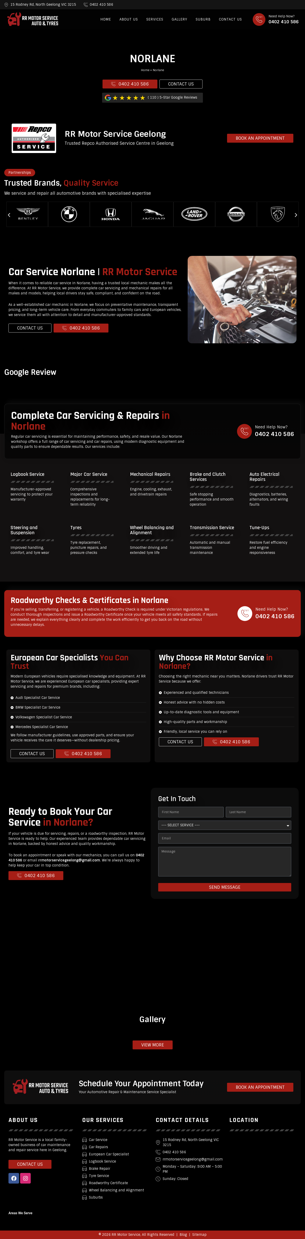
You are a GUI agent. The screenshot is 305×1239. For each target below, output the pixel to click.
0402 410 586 (284, 22)
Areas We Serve (20, 1213)
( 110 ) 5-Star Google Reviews (172, 97)
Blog (183, 1234)
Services (154, 19)
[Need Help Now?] (259, 19)
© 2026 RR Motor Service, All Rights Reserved (136, 1234)
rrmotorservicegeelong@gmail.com (69, 860)
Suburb (203, 19)
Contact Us (230, 19)
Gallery (179, 19)
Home (105, 19)
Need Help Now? (282, 16)
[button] (9, 215)
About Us (128, 19)
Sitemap (199, 1234)
